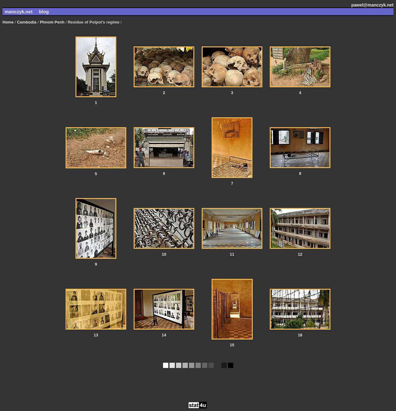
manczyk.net (18, 11)
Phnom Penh (51, 22)
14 (164, 335)
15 (232, 345)
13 (96, 335)
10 (164, 254)
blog (44, 11)
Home (8, 22)
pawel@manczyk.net (372, 4)
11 (232, 254)
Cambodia (26, 22)
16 (300, 335)
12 (300, 254)
